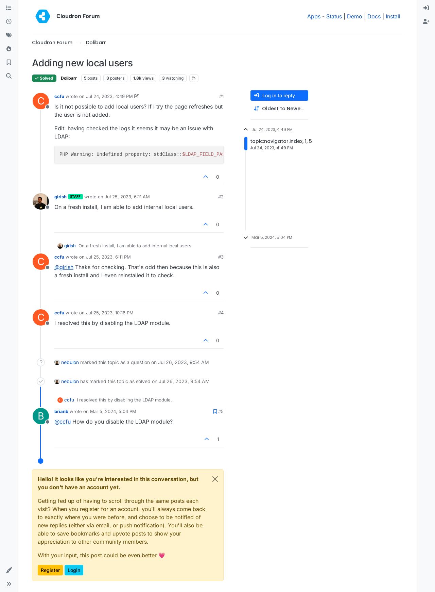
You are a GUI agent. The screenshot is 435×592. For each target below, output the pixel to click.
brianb (61, 411)
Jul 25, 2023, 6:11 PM (108, 257)
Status (334, 16)
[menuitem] (426, 8)
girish (60, 196)
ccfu (59, 96)
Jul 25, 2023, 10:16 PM (110, 312)
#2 (221, 196)
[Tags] (9, 35)
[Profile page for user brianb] (41, 416)
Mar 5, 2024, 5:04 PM (113, 411)
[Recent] (9, 21)
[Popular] (9, 49)
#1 (221, 96)
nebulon (70, 362)
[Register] (426, 21)
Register (50, 570)
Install (393, 16)
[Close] (215, 479)
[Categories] (9, 8)
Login (74, 570)
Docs (374, 16)
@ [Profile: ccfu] (62, 421)
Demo (354, 16)
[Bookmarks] (9, 62)
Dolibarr (69, 78)
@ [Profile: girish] (63, 267)
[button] (9, 570)
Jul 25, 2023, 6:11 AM (127, 196)
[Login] (426, 8)
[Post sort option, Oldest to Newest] (279, 108)
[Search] (9, 76)
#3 (221, 257)
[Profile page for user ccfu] (41, 101)
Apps (313, 16)
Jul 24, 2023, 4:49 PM (109, 96)
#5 (221, 411)
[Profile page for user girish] (41, 201)
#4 (221, 312)
